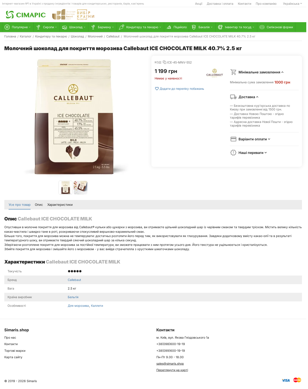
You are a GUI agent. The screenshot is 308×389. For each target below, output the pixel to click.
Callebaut (74, 280)
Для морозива (79, 305)
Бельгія (73, 297)
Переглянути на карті (172, 370)
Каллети (97, 305)
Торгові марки (14, 350)
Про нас (10, 337)
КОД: (158, 62)
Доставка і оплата (220, 3)
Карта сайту (13, 357)
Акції (198, 3)
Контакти (244, 3)
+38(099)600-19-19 (170, 350)
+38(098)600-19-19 (170, 344)
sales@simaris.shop (170, 363)
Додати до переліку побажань (179, 89)
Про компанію (266, 3)
